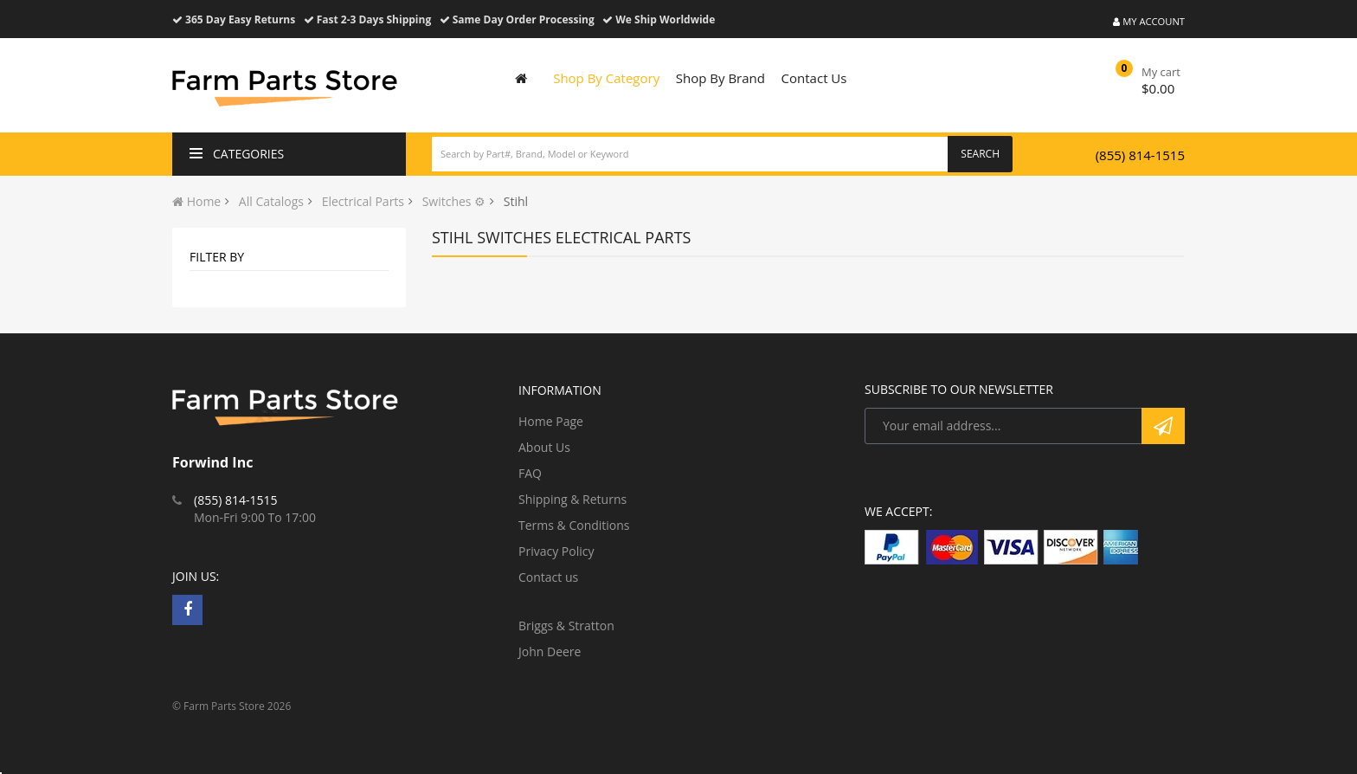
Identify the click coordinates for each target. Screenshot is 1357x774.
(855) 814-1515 (1140, 155)
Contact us (548, 577)
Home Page (550, 421)
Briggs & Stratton (566, 625)
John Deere (549, 651)
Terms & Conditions (574, 525)
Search (980, 153)
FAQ (530, 473)
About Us (544, 447)
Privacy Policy (556, 551)
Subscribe (1163, 426)
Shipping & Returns (572, 499)
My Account (1149, 21)
